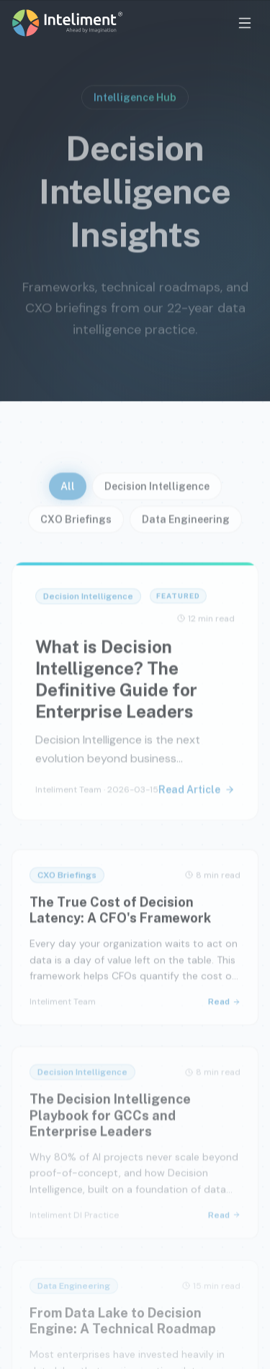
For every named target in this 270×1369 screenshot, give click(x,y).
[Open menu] (244, 23)
